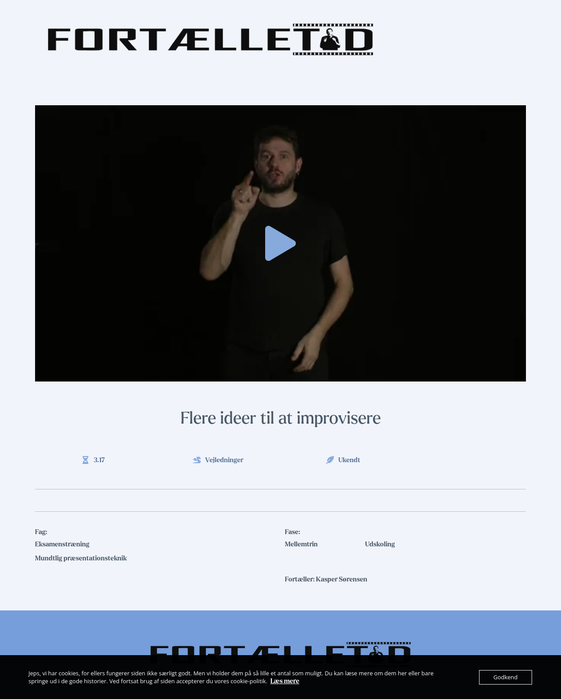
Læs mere (284, 681)
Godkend (506, 677)
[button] (280, 243)
